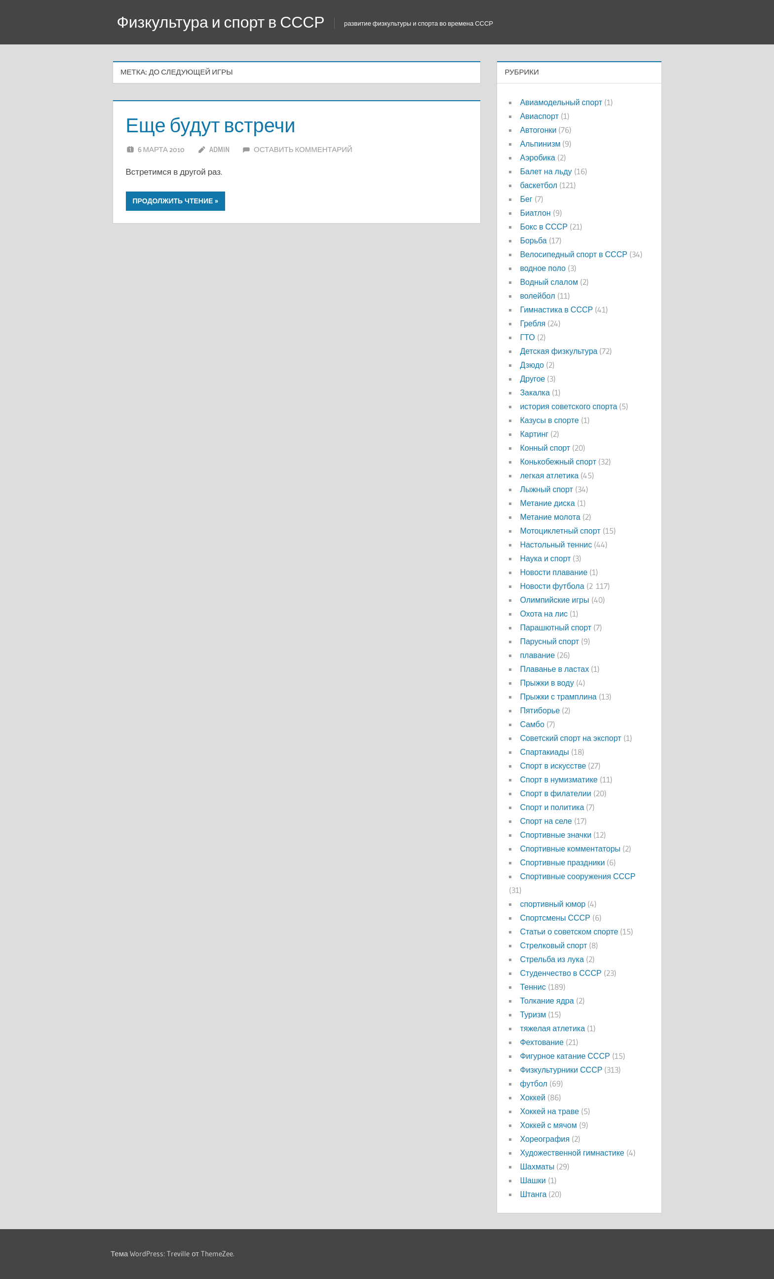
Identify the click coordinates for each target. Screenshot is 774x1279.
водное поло (542, 268)
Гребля (532, 323)
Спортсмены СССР (555, 918)
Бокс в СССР (543, 227)
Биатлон (535, 213)
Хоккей (532, 1097)
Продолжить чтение (173, 200)
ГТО (527, 337)
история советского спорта (568, 406)
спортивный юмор (552, 904)
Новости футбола (552, 586)
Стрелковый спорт (553, 945)
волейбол (537, 296)
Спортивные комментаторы (570, 848)
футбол (533, 1083)
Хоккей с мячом (548, 1125)
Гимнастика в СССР (556, 309)
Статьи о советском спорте (569, 931)
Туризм (533, 1014)
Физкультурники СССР (561, 1070)
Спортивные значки (555, 835)
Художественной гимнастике (572, 1153)
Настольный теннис (556, 544)
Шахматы (537, 1166)
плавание (537, 655)
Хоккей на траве (549, 1111)
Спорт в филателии (555, 793)
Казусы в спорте (549, 420)
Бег (526, 199)
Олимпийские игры (554, 600)
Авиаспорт (539, 116)
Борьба (533, 240)
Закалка (534, 392)
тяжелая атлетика (552, 1028)
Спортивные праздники (562, 862)
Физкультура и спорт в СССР (221, 22)
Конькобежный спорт (558, 461)
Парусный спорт (549, 641)
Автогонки (538, 130)
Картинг (534, 434)
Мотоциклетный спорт (560, 531)
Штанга (533, 1194)
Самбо (532, 724)
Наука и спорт (545, 558)
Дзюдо (532, 365)
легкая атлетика (549, 475)
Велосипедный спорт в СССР (573, 254)
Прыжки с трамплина (558, 696)
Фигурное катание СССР (565, 1056)
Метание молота (550, 517)
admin (219, 149)
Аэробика (537, 157)
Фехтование (541, 1042)
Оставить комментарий (303, 149)
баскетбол (538, 185)
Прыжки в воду (547, 683)
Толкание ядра (547, 1001)
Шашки (532, 1180)
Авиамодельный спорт (561, 102)
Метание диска (547, 503)
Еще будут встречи (211, 125)
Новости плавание (553, 572)
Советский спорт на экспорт (570, 738)
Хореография (544, 1139)
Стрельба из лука (551, 959)
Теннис (532, 987)
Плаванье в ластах (554, 669)
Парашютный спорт (555, 627)
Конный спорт (545, 448)
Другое (532, 379)
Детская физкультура (558, 351)
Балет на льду (546, 171)
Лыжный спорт (546, 489)
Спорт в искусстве (553, 766)
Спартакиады (544, 752)
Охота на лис (544, 614)
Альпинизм (540, 144)
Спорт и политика (552, 807)
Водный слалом (549, 282)
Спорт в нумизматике (558, 779)
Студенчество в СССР (560, 973)
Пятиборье (540, 710)
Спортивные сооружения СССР (577, 876)
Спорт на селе (546, 821)
